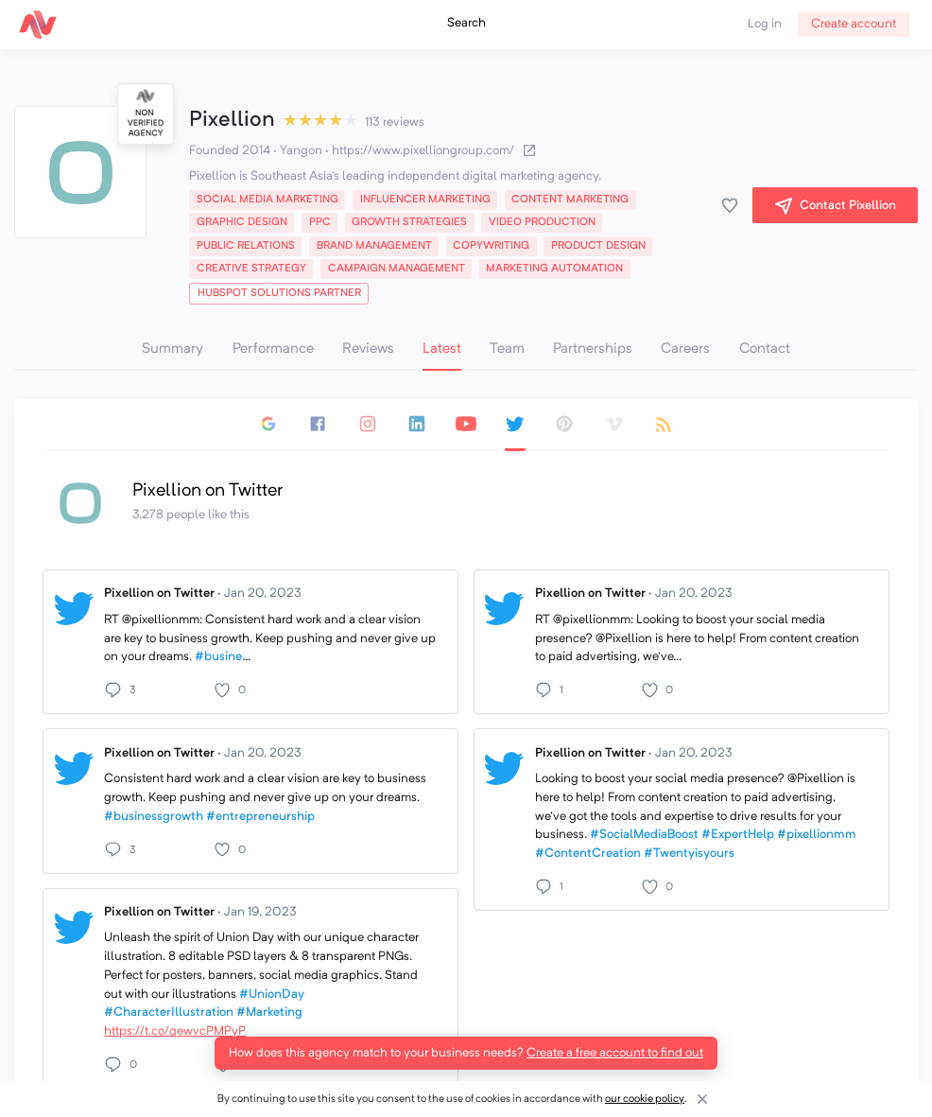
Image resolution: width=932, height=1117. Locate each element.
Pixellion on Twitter (203, 593)
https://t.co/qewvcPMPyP (175, 1031)
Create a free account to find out (614, 1053)
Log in (765, 24)
